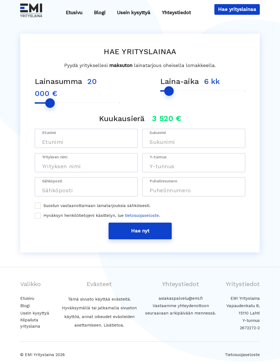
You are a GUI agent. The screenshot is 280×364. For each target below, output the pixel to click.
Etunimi (49, 133)
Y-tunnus (158, 157)
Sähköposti (52, 181)
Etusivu (74, 12)
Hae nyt (140, 231)
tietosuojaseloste (142, 215)
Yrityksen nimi (54, 157)
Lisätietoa (113, 325)
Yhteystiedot (176, 12)
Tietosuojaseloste (242, 354)
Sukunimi (158, 133)
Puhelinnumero (163, 181)
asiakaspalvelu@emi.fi (181, 298)
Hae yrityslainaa (237, 9)
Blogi (100, 12)
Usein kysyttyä (133, 12)
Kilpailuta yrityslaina (30, 323)
